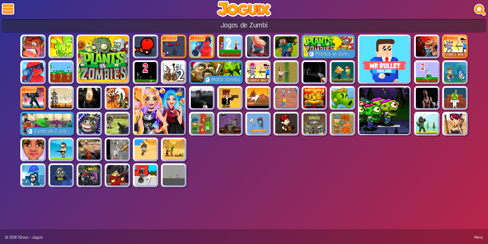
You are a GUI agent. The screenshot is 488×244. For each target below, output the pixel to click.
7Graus (23, 237)
